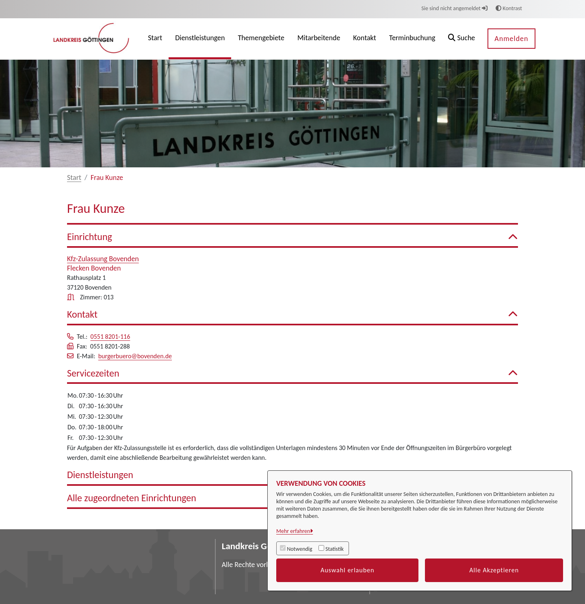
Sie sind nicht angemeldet (454, 8)
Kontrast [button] (509, 8)
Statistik (334, 549)
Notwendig (299, 549)
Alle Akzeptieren (494, 570)
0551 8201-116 (110, 336)
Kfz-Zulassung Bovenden (103, 258)
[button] (461, 38)
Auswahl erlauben (348, 570)
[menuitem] (155, 38)
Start (74, 177)
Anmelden (511, 38)
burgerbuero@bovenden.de (135, 356)
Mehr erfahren (293, 531)
